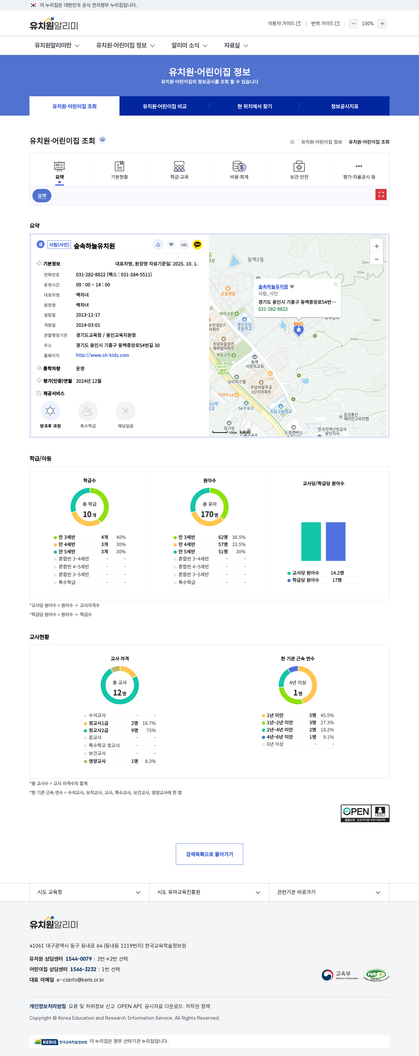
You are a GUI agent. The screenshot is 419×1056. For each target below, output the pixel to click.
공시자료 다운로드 (164, 1006)
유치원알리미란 (53, 45)
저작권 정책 (198, 1006)
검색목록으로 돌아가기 (209, 854)
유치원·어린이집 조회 (74, 106)
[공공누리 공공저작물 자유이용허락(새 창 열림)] (365, 820)
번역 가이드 (325, 24)
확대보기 (381, 194)
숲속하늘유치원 (273, 286)
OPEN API (130, 1006)
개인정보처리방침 (47, 1006)
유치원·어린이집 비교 (165, 106)
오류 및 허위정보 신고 (92, 1006)
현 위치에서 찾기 (254, 106)
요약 (42, 195)
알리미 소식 (185, 45)
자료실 (232, 45)
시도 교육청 (50, 892)
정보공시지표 (344, 106)
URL (184, 245)
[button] (335, 284)
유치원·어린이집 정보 (121, 45)
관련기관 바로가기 (296, 892)
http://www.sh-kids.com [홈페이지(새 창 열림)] (102, 355)
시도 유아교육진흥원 (178, 892)
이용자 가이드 (284, 24)
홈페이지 (158, 245)
